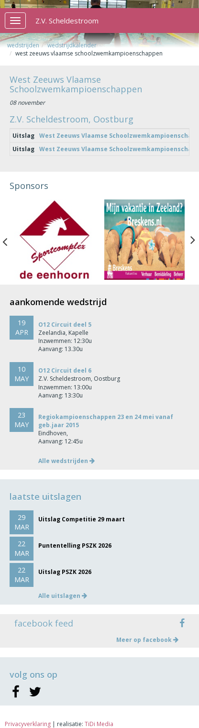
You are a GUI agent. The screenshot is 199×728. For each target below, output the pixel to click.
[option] (54, 239)
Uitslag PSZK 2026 (64, 572)
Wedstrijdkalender (72, 45)
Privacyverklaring (28, 724)
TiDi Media (99, 724)
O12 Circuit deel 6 (64, 370)
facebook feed (43, 623)
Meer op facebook (147, 640)
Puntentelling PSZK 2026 (74, 545)
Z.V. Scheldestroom (67, 20)
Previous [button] (9, 239)
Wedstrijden (23, 45)
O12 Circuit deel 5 (64, 324)
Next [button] (192, 239)
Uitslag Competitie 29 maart (81, 519)
